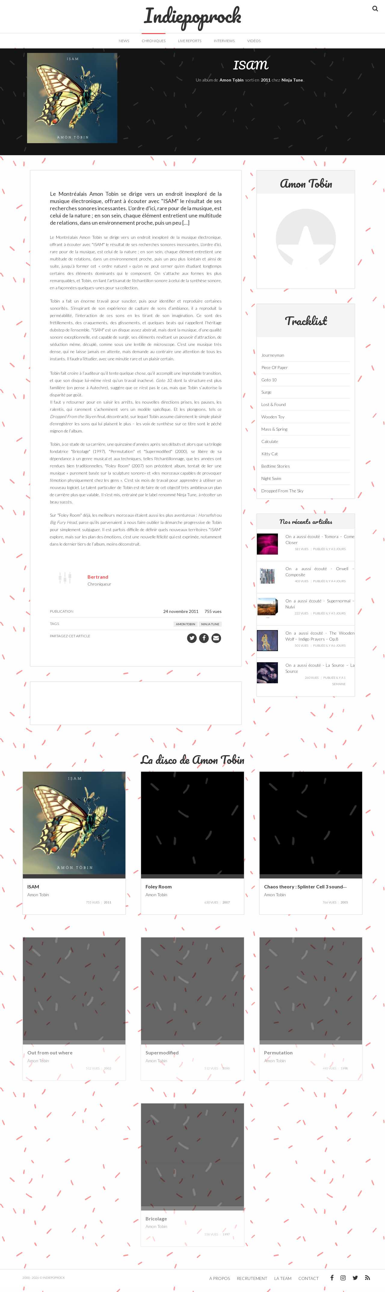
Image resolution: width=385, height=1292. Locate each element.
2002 (107, 1073)
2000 (226, 1073)
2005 (344, 907)
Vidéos (253, 40)
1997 (226, 1239)
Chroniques (153, 40)
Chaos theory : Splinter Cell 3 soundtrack (309, 892)
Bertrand (98, 582)
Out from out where (49, 1057)
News (124, 40)
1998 (344, 1073)
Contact (308, 1283)
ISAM (33, 892)
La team (282, 1283)
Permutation (278, 1057)
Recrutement (252, 1283)
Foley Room (159, 892)
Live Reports (189, 40)
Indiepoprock (192, 12)
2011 (265, 85)
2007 (226, 907)
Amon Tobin (232, 85)
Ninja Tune (292, 85)
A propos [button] (219, 1283)
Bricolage (156, 1223)
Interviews (224, 40)
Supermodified (162, 1057)
